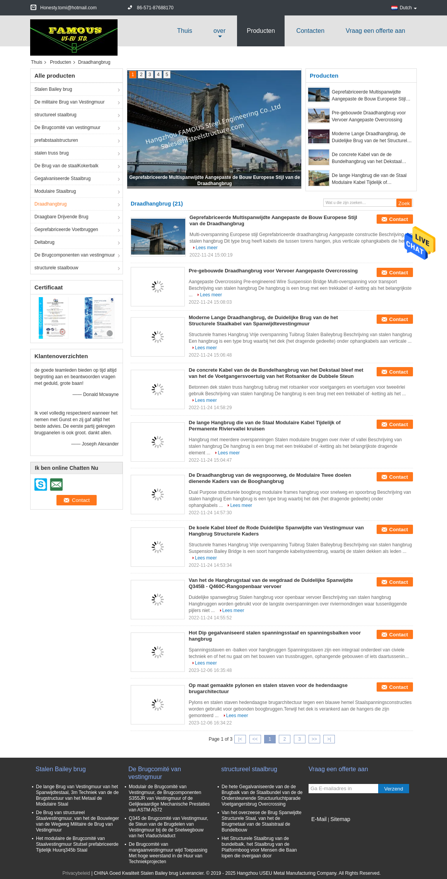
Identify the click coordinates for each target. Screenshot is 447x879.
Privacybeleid (76, 873)
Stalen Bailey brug (53, 89)
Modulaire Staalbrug (55, 191)
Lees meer (207, 247)
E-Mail (319, 819)
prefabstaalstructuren (56, 140)
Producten (261, 30)
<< (255, 739)
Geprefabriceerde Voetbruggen (66, 229)
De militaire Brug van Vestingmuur (69, 102)
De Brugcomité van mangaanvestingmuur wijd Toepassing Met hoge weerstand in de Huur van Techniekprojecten (168, 853)
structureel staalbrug (55, 114)
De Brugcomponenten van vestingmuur (74, 255)
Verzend (393, 789)
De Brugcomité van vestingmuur (67, 127)
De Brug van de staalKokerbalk (66, 165)
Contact (398, 219)
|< (240, 739)
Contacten (310, 30)
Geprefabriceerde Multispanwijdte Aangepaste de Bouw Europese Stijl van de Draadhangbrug (369, 95)
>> (314, 739)
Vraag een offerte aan (375, 30)
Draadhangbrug (50, 204)
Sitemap (340, 819)
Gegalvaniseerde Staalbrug (62, 178)
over (219, 30)
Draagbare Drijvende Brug (61, 216)
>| (329, 739)
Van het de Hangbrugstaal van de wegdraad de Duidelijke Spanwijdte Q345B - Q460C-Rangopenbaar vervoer (271, 583)
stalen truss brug (51, 153)
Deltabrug (44, 242)
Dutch (408, 7)
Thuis (184, 30)
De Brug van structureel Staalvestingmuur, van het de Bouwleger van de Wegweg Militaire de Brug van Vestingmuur (77, 821)
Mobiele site (323, 828)
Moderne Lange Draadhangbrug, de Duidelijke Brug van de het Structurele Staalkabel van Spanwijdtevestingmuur (371, 137)
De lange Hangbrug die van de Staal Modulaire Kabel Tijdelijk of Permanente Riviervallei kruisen (369, 179)
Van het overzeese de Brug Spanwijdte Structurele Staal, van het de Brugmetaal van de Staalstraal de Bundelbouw (262, 821)
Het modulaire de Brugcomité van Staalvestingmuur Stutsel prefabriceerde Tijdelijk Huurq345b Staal (77, 844)
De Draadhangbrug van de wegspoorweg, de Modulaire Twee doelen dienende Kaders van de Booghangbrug (270, 478)
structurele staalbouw (56, 267)
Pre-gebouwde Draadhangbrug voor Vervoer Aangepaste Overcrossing (369, 116)
